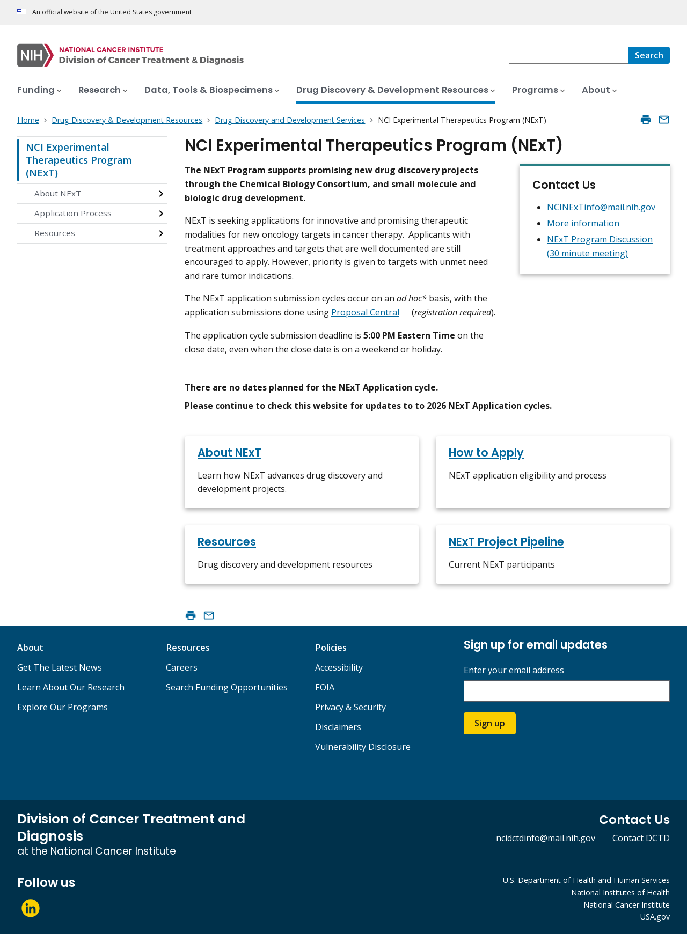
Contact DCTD (641, 838)
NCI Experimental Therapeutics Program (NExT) (79, 160)
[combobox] (568, 55)
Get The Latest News (59, 667)
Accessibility (339, 667)
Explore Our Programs (62, 707)
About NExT (57, 193)
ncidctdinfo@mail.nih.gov (545, 838)
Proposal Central (365, 312)
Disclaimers (338, 727)
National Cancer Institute (626, 905)
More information (583, 223)
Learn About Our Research (71, 687)
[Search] (649, 55)
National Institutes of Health (620, 892)
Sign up (489, 723)
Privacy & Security (350, 707)
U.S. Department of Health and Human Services (586, 880)
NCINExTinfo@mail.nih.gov (601, 207)
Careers (182, 667)
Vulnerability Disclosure (363, 747)
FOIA (324, 687)
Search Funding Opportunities (227, 687)
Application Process (73, 213)
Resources (54, 232)
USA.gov (655, 916)
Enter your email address (514, 670)
